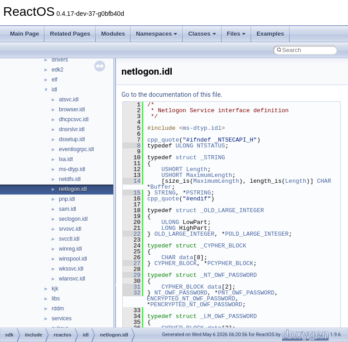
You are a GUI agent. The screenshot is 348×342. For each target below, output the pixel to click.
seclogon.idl (73, 219)
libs (56, 298)
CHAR (324, 181)
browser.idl (72, 109)
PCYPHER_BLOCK (230, 263)
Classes (202, 33)
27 (131, 263)
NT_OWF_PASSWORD (181, 293)
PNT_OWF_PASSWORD (246, 293)
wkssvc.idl (71, 269)
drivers (60, 60)
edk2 (57, 69)
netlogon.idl (73, 189)
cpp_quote (163, 140)
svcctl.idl (69, 239)
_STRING (212, 157)
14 (131, 181)
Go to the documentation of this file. (171, 94)
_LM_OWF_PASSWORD (228, 316)
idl (54, 89)
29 (131, 275)
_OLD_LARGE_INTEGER (232, 210)
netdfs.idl (70, 179)
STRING (165, 193)
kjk (55, 288)
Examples (270, 33)
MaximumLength (209, 175)
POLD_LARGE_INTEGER (257, 234)
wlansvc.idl (72, 279)
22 (131, 234)
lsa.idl (66, 159)
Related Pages (70, 33)
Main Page (24, 33)
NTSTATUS (211, 146)
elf (55, 79)
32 (131, 293)
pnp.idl (67, 199)
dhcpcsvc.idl (73, 119)
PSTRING (198, 193)
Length (197, 169)
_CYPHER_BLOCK (223, 246)
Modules (113, 33)
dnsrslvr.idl (72, 129)
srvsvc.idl (70, 229)
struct (186, 157)
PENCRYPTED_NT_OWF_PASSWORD (196, 304)
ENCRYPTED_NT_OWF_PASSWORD (191, 298)
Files (236, 33)
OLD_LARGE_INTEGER (185, 234)
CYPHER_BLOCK (176, 263)
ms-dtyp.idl (72, 169)
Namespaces (157, 33)
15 (131, 193)
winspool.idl (73, 259)
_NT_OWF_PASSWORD (228, 275)
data (186, 257)
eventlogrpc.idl (76, 149)
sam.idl (67, 209)
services (62, 318)
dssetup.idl (72, 139)
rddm (58, 308)
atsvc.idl (68, 99)
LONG (168, 228)
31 (131, 287)
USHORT (172, 169)
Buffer (161, 187)
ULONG (184, 146)
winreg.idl (70, 249)
